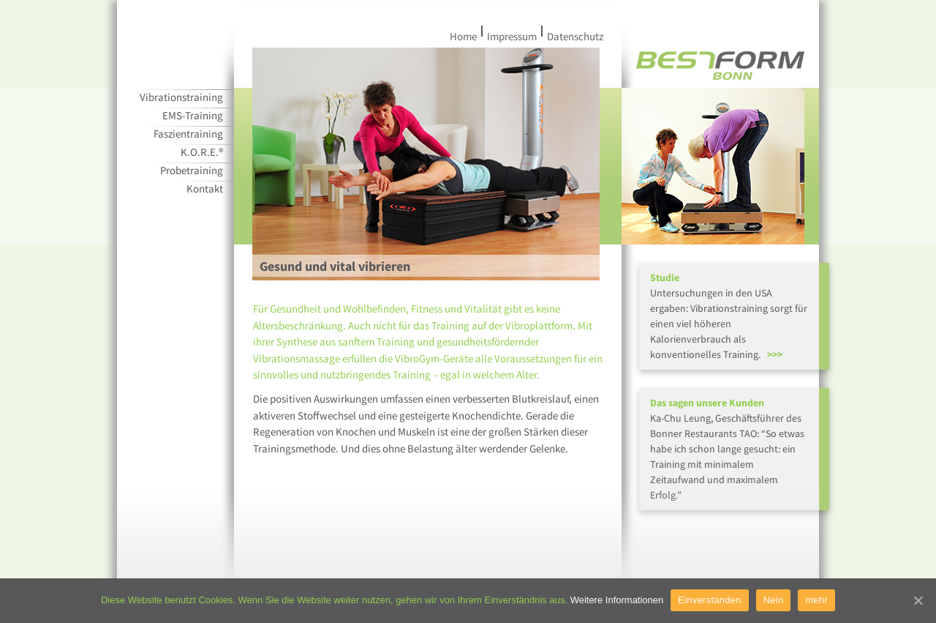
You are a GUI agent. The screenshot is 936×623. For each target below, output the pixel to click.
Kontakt (204, 188)
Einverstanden (709, 599)
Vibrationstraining (181, 97)
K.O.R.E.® (202, 152)
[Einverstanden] (917, 600)
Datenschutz (573, 36)
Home (465, 36)
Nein (773, 599)
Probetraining (191, 170)
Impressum (514, 36)
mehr (816, 599)
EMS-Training (192, 115)
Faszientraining (188, 134)
